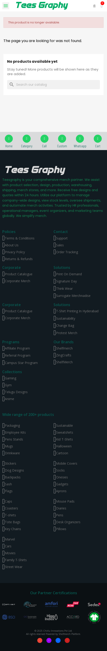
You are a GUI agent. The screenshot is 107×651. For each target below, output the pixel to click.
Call (44, 146)
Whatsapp (80, 146)
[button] (94, 6)
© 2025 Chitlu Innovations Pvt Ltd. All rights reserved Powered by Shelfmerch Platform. (53, 632)
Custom (62, 146)
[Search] (53, 84)
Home (9, 146)
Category (26, 146)
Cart (97, 146)
